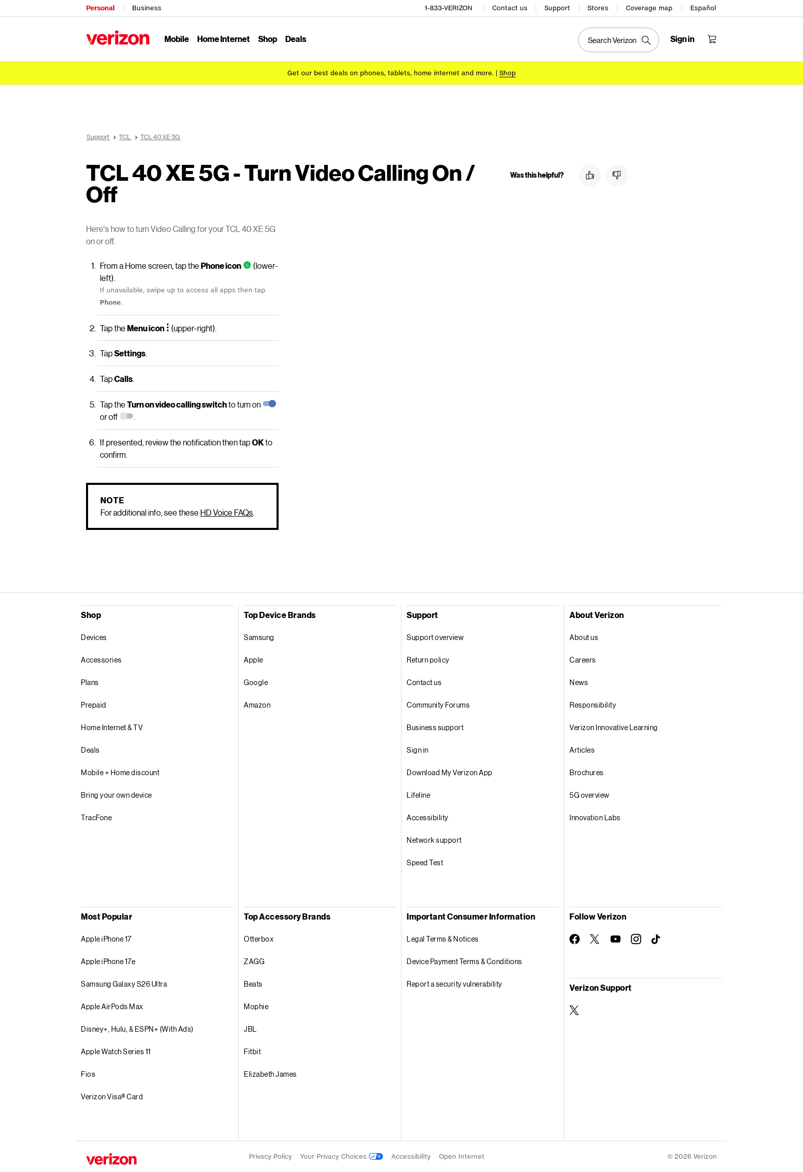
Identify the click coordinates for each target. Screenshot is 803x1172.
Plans (90, 682)
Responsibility (592, 704)
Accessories (101, 659)
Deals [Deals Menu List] (295, 39)
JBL (250, 1029)
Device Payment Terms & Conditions (464, 961)
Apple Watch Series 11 (116, 1051)
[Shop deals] (507, 73)
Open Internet (461, 1156)
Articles (582, 749)
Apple (253, 659)
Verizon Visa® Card (112, 1096)
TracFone (96, 817)
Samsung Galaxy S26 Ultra (124, 983)
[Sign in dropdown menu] (682, 39)
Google (256, 682)
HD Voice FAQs (226, 512)
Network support (434, 840)
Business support (435, 727)
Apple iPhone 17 (106, 938)
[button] (590, 175)
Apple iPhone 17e (108, 961)
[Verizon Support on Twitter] (574, 1010)
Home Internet (223, 39)
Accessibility (428, 817)
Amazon (257, 704)
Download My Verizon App (450, 772)
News (578, 682)
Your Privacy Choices (341, 1156)
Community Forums (438, 704)
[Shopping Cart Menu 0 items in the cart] (712, 39)
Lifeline (418, 795)
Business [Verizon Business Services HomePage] (146, 8)
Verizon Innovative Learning (613, 727)
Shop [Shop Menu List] (267, 39)
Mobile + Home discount (120, 772)
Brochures (586, 772)
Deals (90, 749)
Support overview (435, 637)
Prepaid (94, 704)
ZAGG (254, 961)
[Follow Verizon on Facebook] (574, 939)
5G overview (589, 795)
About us (583, 637)
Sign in (418, 749)
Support (557, 8)
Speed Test (425, 862)
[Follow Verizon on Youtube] (615, 939)
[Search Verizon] (618, 40)
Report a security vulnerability (454, 983)
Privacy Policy (270, 1156)
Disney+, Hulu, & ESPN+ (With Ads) (137, 1029)
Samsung (259, 637)
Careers (582, 659)
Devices (94, 637)
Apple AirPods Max (112, 1006)
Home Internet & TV (112, 727)
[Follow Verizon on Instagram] (636, 939)
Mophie (256, 1006)
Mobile (176, 39)
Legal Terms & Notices (443, 938)
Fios (88, 1074)
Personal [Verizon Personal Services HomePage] (100, 8)
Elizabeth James (270, 1074)
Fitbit (252, 1051)
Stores (597, 8)
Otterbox (258, 938)
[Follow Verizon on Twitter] (595, 939)
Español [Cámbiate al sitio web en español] (703, 8)
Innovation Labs (595, 817)
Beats (253, 983)
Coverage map (649, 8)
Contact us (509, 8)
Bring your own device (116, 795)
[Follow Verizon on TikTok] (656, 939)
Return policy (428, 659)
